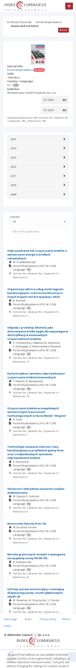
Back (63, 30)
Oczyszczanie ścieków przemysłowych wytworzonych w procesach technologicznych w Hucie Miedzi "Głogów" (36, 412)
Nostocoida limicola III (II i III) (26, 523)
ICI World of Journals (19, 22)
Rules (28, 619)
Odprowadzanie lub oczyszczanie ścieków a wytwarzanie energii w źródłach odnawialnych (37, 254)
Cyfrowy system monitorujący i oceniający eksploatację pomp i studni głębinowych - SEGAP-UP (35, 592)
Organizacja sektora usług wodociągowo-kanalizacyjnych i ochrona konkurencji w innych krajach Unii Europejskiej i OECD (35, 292)
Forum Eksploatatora (49, 22)
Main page (10, 619)
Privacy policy (48, 619)
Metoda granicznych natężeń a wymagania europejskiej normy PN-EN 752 (36, 556)
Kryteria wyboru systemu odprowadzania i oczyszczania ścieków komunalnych (36, 375)
